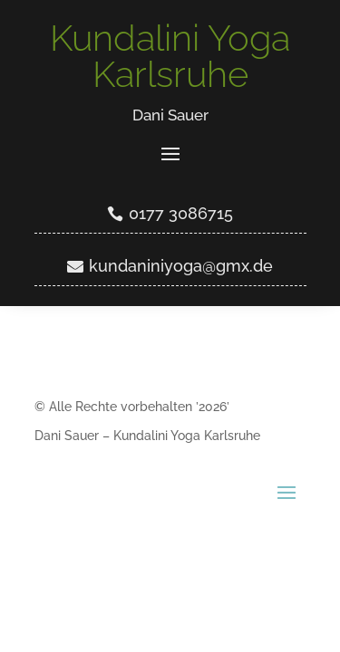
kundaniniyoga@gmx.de (181, 265)
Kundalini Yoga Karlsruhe (170, 55)
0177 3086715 (181, 213)
